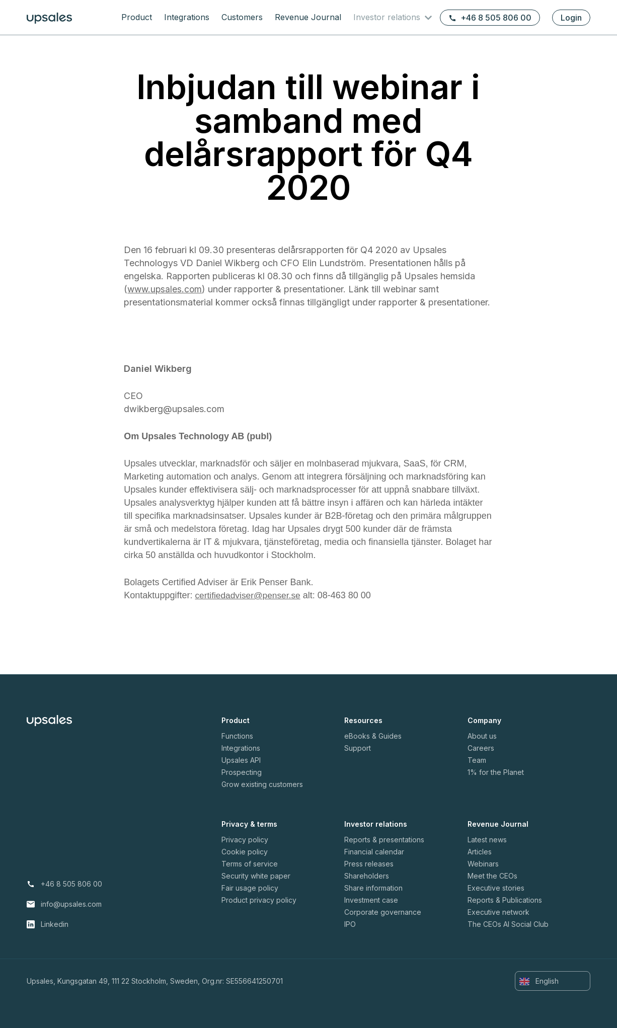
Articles (480, 851)
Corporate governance (382, 912)
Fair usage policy (249, 888)
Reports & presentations (384, 839)
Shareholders (366, 876)
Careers (481, 748)
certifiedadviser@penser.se (249, 595)
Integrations (186, 17)
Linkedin (54, 924)
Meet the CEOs (492, 876)
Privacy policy (244, 839)
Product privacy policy (258, 900)
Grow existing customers (262, 784)
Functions (237, 736)
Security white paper (255, 876)
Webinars (483, 863)
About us (482, 736)
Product (136, 17)
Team (477, 760)
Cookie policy (244, 851)
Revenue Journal (308, 17)
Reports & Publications (505, 900)
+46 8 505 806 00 (489, 17)
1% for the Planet (496, 772)
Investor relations (388, 17)
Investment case (371, 900)
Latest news (487, 839)
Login (571, 18)
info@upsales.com (71, 904)
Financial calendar (374, 851)
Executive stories (496, 888)
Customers (242, 17)
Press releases (369, 863)
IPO (350, 924)
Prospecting (241, 772)
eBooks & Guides (373, 736)
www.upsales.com (165, 289)
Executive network (498, 912)
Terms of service (249, 863)
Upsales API (241, 760)
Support (357, 748)
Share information (373, 888)
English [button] (539, 981)
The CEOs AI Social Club (508, 924)
